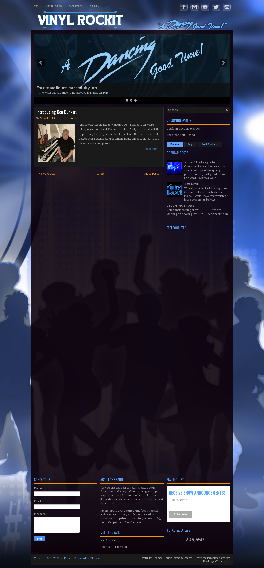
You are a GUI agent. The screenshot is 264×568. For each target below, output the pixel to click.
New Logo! (191, 183)
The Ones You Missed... (182, 134)
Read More (151, 148)
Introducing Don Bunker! (56, 112)
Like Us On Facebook (114, 546)
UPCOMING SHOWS (180, 205)
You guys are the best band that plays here (67, 87)
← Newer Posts (45, 173)
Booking (94, 5)
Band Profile (76, 5)
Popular (175, 144)
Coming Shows (54, 5)
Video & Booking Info (199, 162)
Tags (191, 144)
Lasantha (188, 558)
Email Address (178, 500)
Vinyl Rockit (64, 558)
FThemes (157, 558)
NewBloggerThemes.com (216, 561)
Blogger (95, 558)
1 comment (70, 118)
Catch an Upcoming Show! (183, 128)
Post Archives (210, 144)
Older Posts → (153, 173)
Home (37, 5)
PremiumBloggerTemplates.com (212, 558)
